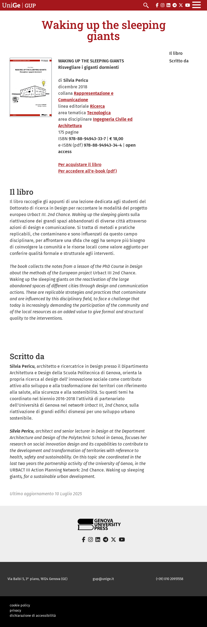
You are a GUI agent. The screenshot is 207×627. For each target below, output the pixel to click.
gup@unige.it (103, 579)
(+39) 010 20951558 (169, 579)
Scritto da (179, 60)
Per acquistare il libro (79, 164)
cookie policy (20, 605)
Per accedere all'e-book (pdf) (87, 171)
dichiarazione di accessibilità (33, 615)
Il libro (175, 53)
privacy (15, 610)
